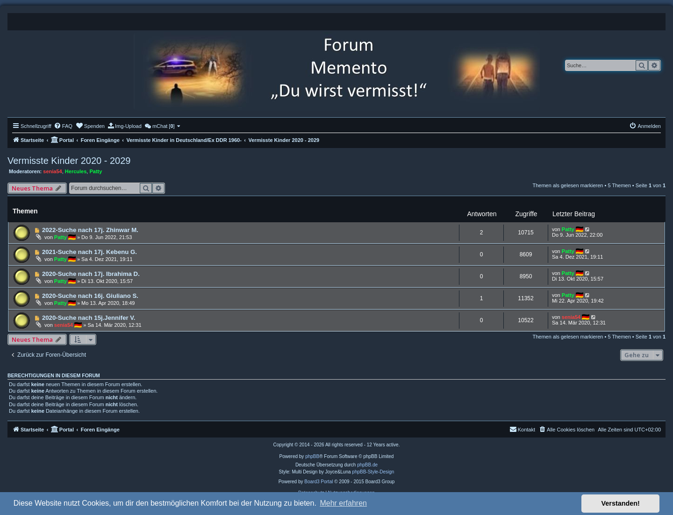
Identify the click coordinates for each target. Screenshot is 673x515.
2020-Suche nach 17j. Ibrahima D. (91, 273)
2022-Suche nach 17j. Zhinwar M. (90, 229)
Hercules (75, 171)
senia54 (52, 171)
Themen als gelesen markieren (567, 185)
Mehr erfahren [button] (343, 503)
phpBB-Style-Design (373, 471)
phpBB (312, 456)
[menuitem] (63, 126)
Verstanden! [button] (620, 503)
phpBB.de (367, 464)
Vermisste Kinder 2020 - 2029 (69, 160)
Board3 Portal (318, 481)
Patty (95, 171)
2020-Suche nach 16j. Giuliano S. (90, 295)
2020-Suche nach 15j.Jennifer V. (89, 317)
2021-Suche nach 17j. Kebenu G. (89, 251)
